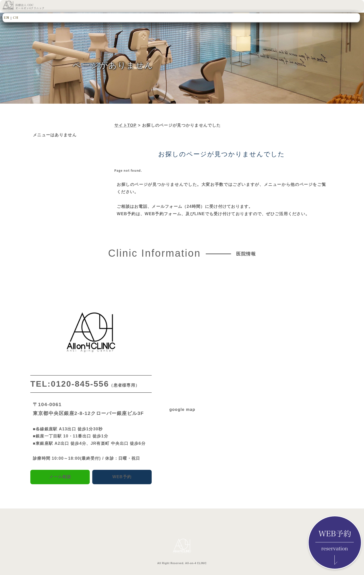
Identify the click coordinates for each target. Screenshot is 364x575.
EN (6, 17)
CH (15, 17)
